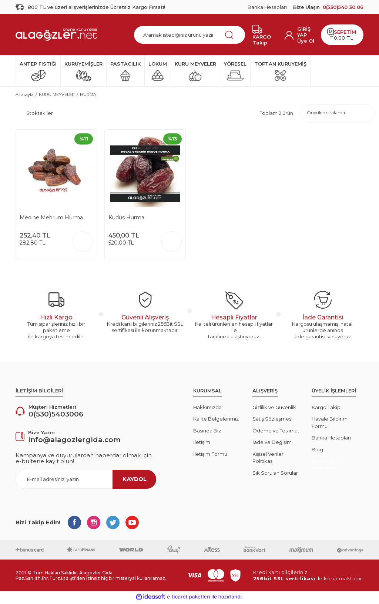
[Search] (189, 35)
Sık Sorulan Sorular (275, 475)
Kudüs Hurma (126, 219)
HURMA (88, 94)
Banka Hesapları (267, 7)
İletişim (201, 444)
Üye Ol (305, 41)
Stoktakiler (39, 114)
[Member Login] (306, 32)
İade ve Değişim (272, 444)
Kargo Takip (326, 409)
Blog (317, 451)
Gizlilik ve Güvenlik (274, 409)
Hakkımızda (207, 409)
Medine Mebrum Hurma (51, 219)
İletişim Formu (210, 456)
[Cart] (342, 34)
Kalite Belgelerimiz (216, 421)
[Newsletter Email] (86, 481)
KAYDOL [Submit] (135, 480)
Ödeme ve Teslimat (275, 432)
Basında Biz (207, 432)
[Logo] (56, 34)
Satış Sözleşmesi (272, 421)
